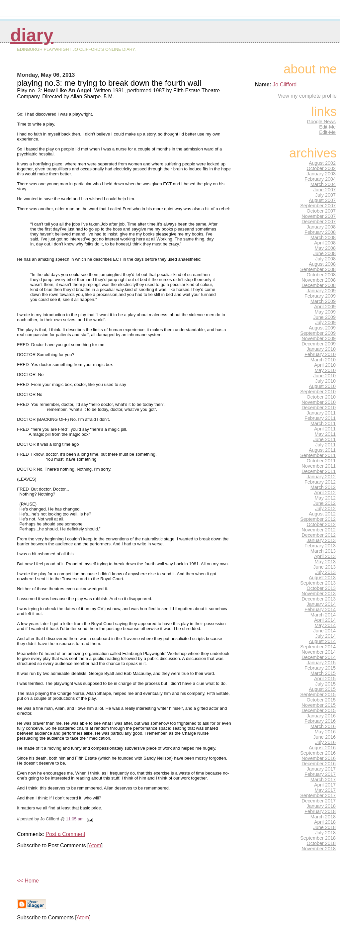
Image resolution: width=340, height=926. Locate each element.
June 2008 (324, 253)
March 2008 (323, 237)
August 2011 (322, 450)
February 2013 (320, 545)
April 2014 (325, 620)
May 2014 (325, 625)
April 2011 (325, 428)
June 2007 (324, 189)
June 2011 (324, 439)
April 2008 (325, 242)
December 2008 (318, 285)
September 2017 (318, 795)
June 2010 (324, 375)
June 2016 (324, 737)
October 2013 (321, 588)
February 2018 (320, 811)
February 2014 (320, 609)
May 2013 (325, 561)
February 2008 (320, 232)
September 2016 (318, 753)
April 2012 (325, 492)
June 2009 (324, 317)
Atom (95, 845)
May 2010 (325, 370)
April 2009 (325, 306)
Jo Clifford (285, 84)
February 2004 (320, 179)
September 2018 (318, 838)
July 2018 (325, 832)
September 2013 (318, 583)
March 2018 (323, 816)
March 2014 (323, 614)
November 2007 (318, 216)
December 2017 (318, 800)
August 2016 (322, 747)
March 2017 (323, 779)
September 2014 (318, 646)
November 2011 (318, 466)
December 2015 (318, 710)
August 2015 (322, 689)
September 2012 (318, 519)
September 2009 (318, 333)
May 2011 (325, 434)
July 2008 (325, 258)
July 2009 (325, 322)
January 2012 (321, 476)
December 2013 (318, 599)
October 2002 (321, 168)
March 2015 (323, 673)
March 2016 (323, 726)
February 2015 (320, 668)
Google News (321, 121)
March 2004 (323, 184)
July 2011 (325, 444)
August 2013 (322, 577)
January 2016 (321, 715)
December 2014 (318, 657)
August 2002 (322, 163)
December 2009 (318, 343)
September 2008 (318, 269)
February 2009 (320, 296)
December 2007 (318, 221)
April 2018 (325, 822)
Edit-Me (327, 127)
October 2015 (321, 699)
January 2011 (321, 413)
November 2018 (318, 848)
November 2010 (318, 402)
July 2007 (325, 195)
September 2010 (318, 391)
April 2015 (325, 678)
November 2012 (318, 529)
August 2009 (322, 327)
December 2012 (318, 535)
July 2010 (325, 381)
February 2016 (320, 721)
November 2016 (318, 758)
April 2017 (325, 784)
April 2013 (325, 556)
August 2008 (322, 264)
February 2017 (320, 774)
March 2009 (323, 301)
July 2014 (325, 636)
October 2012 (321, 524)
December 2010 (318, 407)
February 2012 (320, 482)
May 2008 (325, 248)
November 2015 (318, 705)
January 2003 (321, 173)
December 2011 (318, 471)
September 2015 (318, 694)
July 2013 (325, 572)
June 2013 (324, 567)
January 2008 (321, 227)
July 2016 (325, 742)
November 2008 (318, 280)
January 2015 (321, 662)
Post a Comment (65, 834)
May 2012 (325, 498)
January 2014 (321, 604)
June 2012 (324, 503)
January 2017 (321, 769)
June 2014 (324, 630)
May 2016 (325, 731)
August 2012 (322, 513)
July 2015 (325, 684)
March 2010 (323, 359)
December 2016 (318, 763)
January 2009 (321, 290)
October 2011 (321, 460)
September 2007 (318, 205)
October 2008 (321, 274)
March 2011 (323, 423)
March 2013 (323, 551)
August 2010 (322, 386)
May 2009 (325, 312)
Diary (31, 35)
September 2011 (318, 455)
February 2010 (320, 354)
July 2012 (325, 508)
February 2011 (320, 418)
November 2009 (318, 338)
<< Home (28, 880)
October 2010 (321, 397)
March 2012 (323, 487)
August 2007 (322, 200)
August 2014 (322, 641)
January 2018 (321, 806)
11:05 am (74, 818)
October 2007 (321, 211)
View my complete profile (307, 96)
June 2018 (324, 827)
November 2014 (318, 652)
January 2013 (321, 540)
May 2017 (325, 790)
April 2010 (325, 365)
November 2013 (318, 593)
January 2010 (321, 349)
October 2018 (321, 843)
